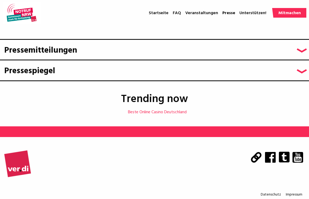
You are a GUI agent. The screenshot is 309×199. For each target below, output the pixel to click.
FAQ (177, 13)
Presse (228, 13)
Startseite (158, 13)
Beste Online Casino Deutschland (157, 112)
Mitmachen (289, 13)
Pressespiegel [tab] (29, 71)
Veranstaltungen (201, 13)
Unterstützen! (252, 13)
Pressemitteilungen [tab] (40, 50)
